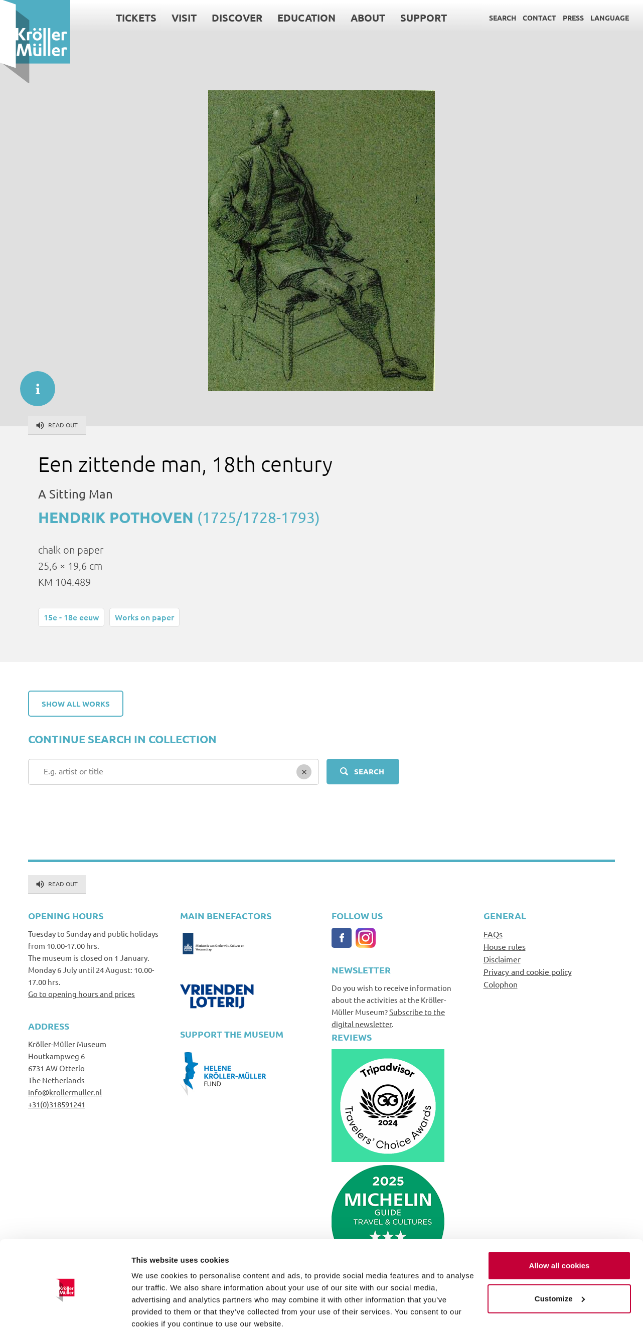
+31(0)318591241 (56, 1104)
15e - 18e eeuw (71, 616)
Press (573, 17)
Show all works (76, 704)
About (368, 17)
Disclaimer (502, 959)
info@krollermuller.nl (65, 1092)
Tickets (136, 17)
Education (306, 17)
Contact (539, 17)
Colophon (501, 984)
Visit (184, 17)
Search (502, 17)
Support (423, 17)
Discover (237, 17)
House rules (505, 946)
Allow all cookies (559, 1227)
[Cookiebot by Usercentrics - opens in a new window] (65, 1313)
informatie (32, 383)
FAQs (493, 934)
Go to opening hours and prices (81, 993)
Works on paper (144, 616)
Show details (154, 1313)
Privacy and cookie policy (528, 971)
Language (609, 17)
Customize (560, 1260)
